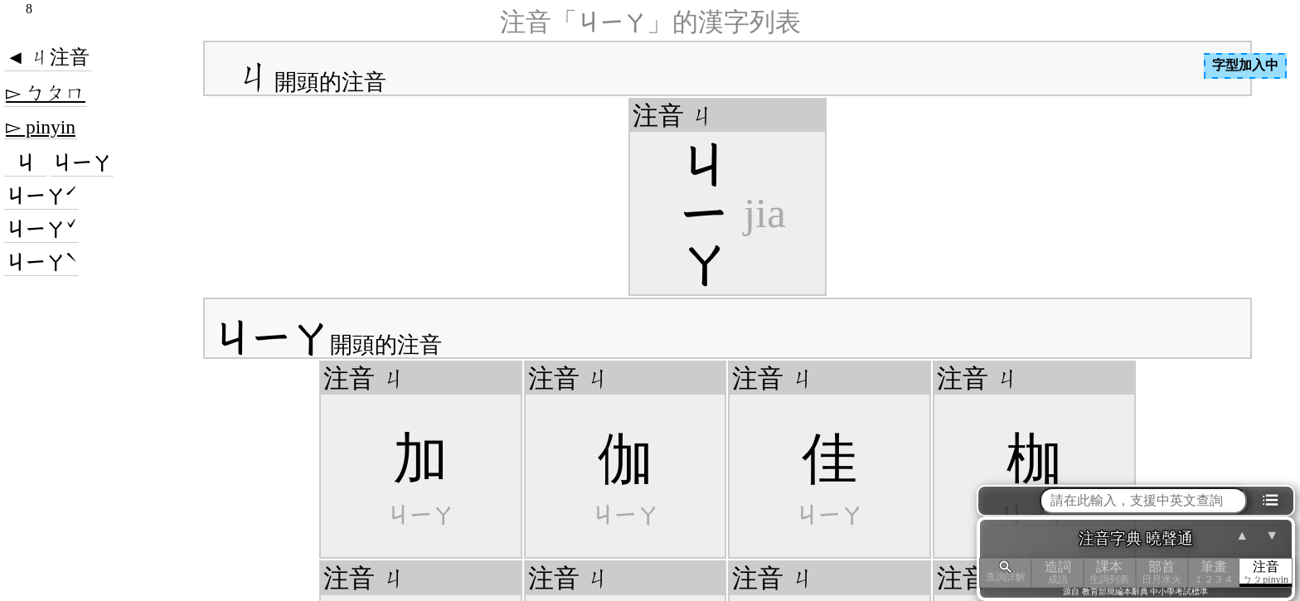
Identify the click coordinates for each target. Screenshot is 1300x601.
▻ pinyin (40, 127)
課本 (1110, 572)
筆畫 (1214, 572)
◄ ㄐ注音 (48, 57)
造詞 (1057, 572)
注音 (1265, 572)
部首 (1162, 572)
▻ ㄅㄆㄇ (45, 93)
